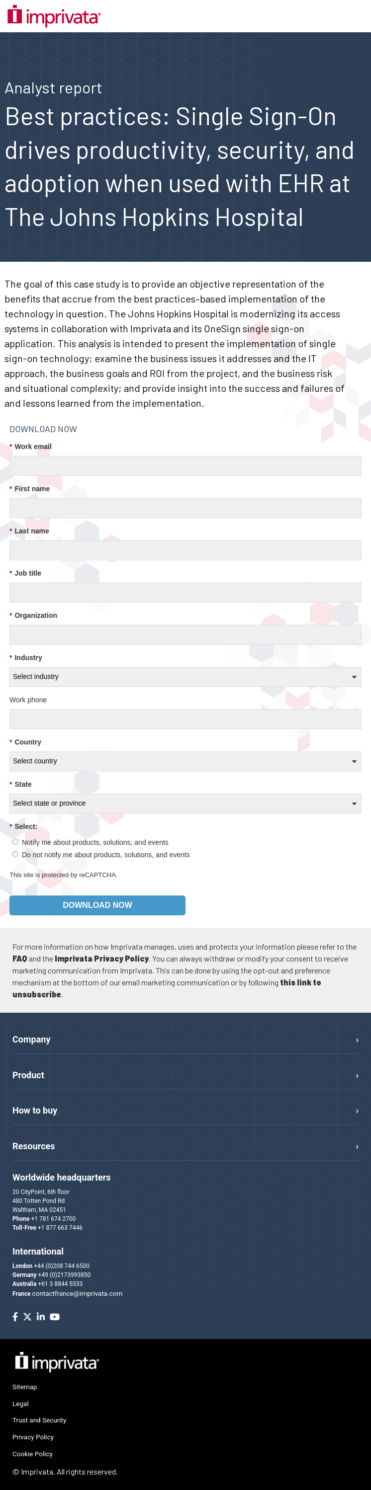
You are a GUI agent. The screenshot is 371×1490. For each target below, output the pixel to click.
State (20, 784)
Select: (23, 826)
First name (29, 489)
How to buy (34, 1110)
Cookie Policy (32, 1454)
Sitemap (24, 1387)
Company (31, 1039)
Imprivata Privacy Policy (102, 958)
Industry (25, 658)
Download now (97, 905)
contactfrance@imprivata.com (77, 1293)
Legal (20, 1404)
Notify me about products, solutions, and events (95, 842)
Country (25, 742)
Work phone (28, 700)
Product (28, 1075)
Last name (29, 531)
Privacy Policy (33, 1437)
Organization (33, 615)
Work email (30, 447)
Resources (33, 1146)
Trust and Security (39, 1420)
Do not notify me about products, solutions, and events (106, 855)
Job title (25, 573)
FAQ (19, 958)
